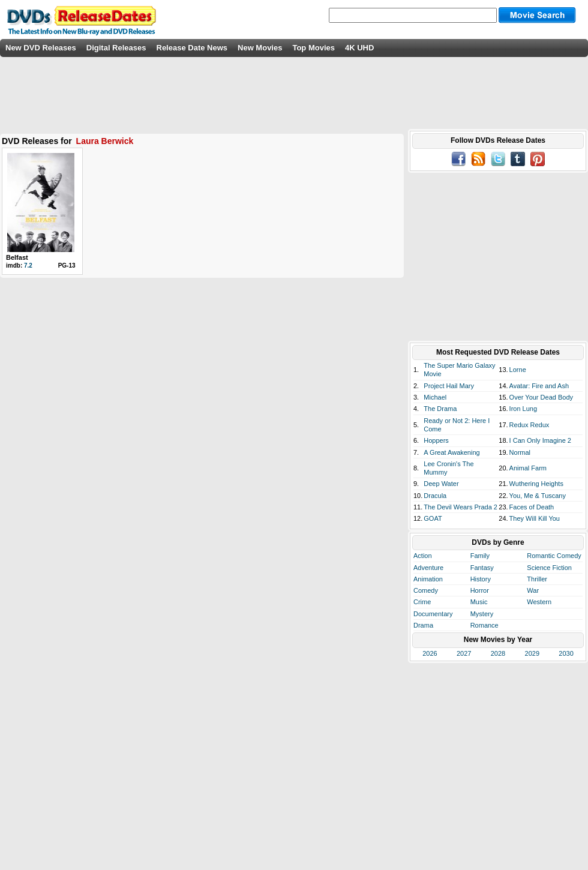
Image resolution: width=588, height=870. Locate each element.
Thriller (537, 579)
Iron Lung (523, 408)
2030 (566, 653)
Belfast (17, 257)
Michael (435, 397)
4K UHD (359, 47)
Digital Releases (116, 47)
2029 (532, 653)
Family (480, 555)
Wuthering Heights (536, 483)
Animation (428, 579)
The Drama (440, 408)
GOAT (433, 518)
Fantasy (482, 567)
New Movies (260, 47)
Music (479, 601)
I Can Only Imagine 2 (540, 440)
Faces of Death (531, 507)
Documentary (432, 613)
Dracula (435, 495)
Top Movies (313, 47)
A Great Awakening (451, 452)
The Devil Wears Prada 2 (460, 507)
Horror (479, 590)
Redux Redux (529, 424)
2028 (498, 653)
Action (422, 555)
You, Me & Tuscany (537, 495)
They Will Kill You (534, 518)
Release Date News (192, 47)
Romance (484, 625)
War (533, 590)
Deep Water (441, 483)
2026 (429, 653)
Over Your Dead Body (541, 397)
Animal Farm (528, 468)
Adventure (428, 567)
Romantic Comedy (554, 555)
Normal (519, 452)
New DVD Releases (40, 47)
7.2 (28, 265)
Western (539, 601)
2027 (464, 653)
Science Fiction (549, 567)
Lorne (517, 369)
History (480, 579)
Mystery (482, 613)
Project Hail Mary (449, 385)
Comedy (425, 590)
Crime (422, 601)
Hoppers (436, 440)
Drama (423, 625)
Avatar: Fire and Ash (539, 385)
